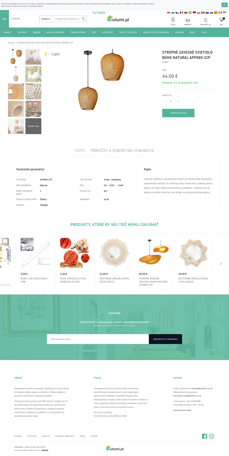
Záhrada (15, 18)
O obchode (31, 436)
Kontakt (94, 436)
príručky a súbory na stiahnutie (122, 150)
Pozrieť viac (33, 126)
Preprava (46, 436)
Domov (11, 42)
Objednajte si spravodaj (165, 339)
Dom (4, 18)
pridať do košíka (178, 113)
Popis (80, 150)
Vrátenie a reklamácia (64, 436)
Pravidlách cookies (36, 6)
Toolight (44, 205)
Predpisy (18, 436)
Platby (82, 436)
